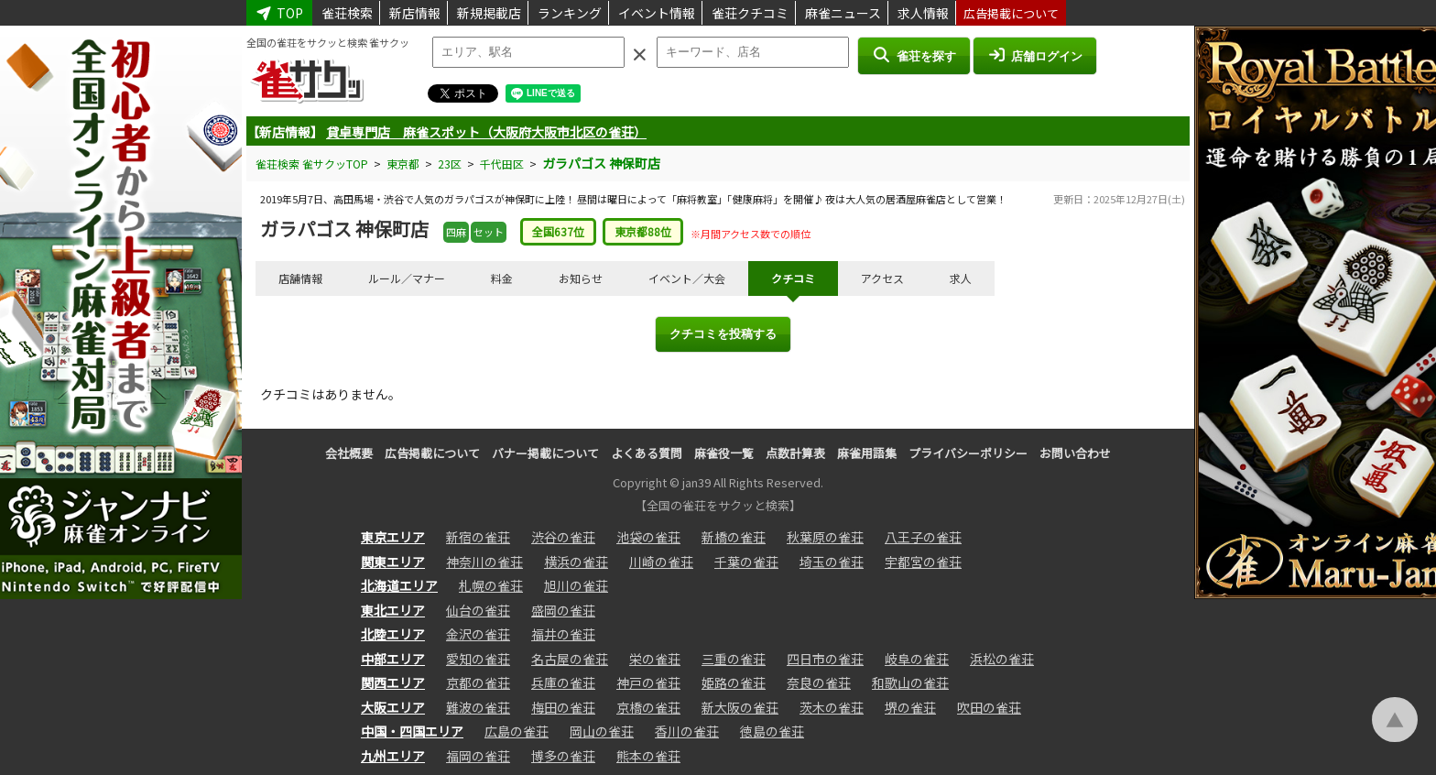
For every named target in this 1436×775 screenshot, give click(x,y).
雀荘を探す (913, 55)
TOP (279, 13)
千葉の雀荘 (746, 561)
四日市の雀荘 (825, 658)
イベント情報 (656, 13)
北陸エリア (393, 634)
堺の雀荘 (910, 707)
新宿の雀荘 (478, 537)
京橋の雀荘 (648, 707)
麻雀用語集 (867, 453)
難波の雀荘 (478, 707)
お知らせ (581, 278)
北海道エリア (399, 585)
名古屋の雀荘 (569, 658)
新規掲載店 (489, 13)
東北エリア (393, 610)
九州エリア (393, 756)
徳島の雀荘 (772, 731)
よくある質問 (646, 453)
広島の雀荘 (516, 731)
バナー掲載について (545, 453)
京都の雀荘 (478, 682)
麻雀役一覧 (724, 453)
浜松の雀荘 (1002, 658)
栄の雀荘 (654, 658)
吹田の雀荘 (989, 707)
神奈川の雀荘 (484, 561)
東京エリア (393, 537)
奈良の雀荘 (819, 682)
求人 (961, 278)
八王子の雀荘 (923, 537)
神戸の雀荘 (648, 682)
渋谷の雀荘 (563, 537)
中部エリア (393, 658)
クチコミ (793, 278)
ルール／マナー (406, 278)
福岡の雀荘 (478, 756)
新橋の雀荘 (734, 537)
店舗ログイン (1034, 55)
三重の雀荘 (734, 658)
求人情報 (923, 13)
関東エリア (393, 561)
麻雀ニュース (843, 13)
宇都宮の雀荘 (923, 561)
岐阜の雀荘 (917, 658)
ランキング (570, 13)
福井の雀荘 (563, 634)
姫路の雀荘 (734, 682)
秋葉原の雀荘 (825, 537)
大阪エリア (393, 707)
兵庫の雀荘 (563, 682)
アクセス (882, 278)
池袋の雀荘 (648, 537)
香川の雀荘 (687, 731)
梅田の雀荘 (563, 707)
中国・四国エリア (412, 731)
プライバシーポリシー (968, 453)
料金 (502, 278)
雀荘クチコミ (750, 13)
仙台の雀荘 (478, 610)
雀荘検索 (347, 13)
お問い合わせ (1075, 453)
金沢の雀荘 (478, 634)
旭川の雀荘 (576, 585)
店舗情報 (300, 278)
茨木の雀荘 (832, 707)
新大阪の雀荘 (740, 707)
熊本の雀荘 (648, 756)
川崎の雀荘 (661, 561)
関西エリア (393, 682)
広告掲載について (1011, 13)
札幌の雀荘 (491, 585)
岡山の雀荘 (602, 731)
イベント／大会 (686, 278)
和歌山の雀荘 (910, 682)
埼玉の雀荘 (832, 561)
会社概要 (349, 453)
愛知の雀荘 (478, 658)
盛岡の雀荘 (563, 610)
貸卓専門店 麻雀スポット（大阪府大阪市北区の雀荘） (486, 132)
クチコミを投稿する (723, 334)
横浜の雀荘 (576, 561)
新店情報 (415, 13)
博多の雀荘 (563, 756)
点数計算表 (795, 453)
